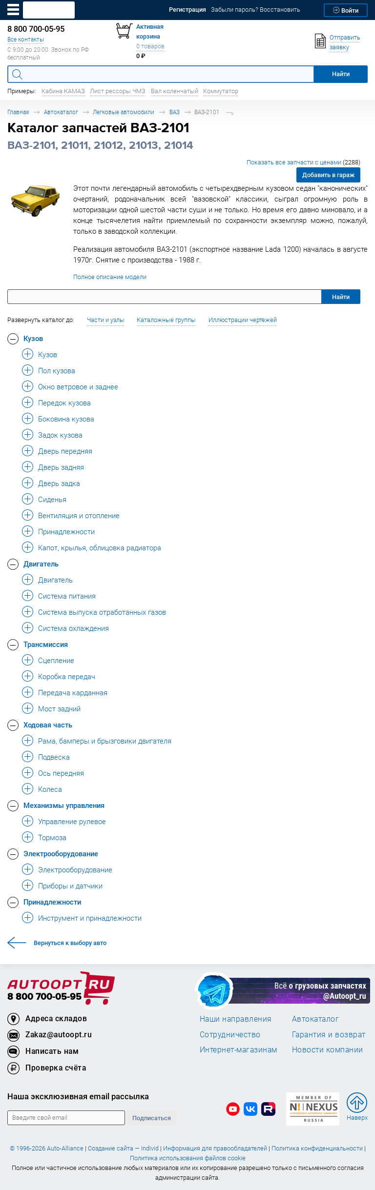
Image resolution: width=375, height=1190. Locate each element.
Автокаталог (61, 112)
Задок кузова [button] (60, 435)
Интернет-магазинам (238, 1049)
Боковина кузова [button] (66, 419)
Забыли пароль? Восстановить (255, 9)
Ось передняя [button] (61, 773)
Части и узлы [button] (106, 320)
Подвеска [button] (54, 757)
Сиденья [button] (52, 499)
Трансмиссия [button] (45, 644)
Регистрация (187, 9)
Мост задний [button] (59, 708)
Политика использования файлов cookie (188, 1158)
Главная (18, 112)
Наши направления (236, 1018)
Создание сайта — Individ (123, 1148)
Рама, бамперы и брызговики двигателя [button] (104, 741)
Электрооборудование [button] (60, 853)
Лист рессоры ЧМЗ (118, 91)
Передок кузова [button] (64, 402)
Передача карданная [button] (72, 692)
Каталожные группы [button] (166, 320)
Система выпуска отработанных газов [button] (102, 612)
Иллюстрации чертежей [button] (242, 320)
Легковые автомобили (123, 112)
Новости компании (327, 1049)
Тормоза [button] (52, 837)
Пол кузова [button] (56, 370)
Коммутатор (220, 91)
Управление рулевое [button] (72, 821)
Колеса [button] (50, 789)
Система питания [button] (67, 596)
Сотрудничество (230, 1034)
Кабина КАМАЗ (63, 91)
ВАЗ (174, 112)
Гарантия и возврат (329, 1034)
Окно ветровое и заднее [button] (78, 386)
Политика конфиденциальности (317, 1148)
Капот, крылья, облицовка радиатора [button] (99, 547)
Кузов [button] (33, 338)
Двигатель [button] (41, 563)
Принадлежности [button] (66, 531)
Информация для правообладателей (215, 1148)
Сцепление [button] (56, 660)
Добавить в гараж (328, 175)
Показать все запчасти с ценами (303, 162)
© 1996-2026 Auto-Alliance (46, 1148)
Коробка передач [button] (66, 676)
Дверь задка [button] (59, 483)
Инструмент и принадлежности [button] (90, 918)
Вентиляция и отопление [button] (79, 515)
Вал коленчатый (174, 91)
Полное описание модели (109, 277)
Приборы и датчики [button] (70, 885)
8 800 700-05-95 (44, 997)
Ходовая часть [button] (47, 724)
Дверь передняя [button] (65, 451)
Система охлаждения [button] (73, 628)
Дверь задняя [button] (61, 467)
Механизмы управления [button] (63, 805)
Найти (341, 297)
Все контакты (25, 39)
